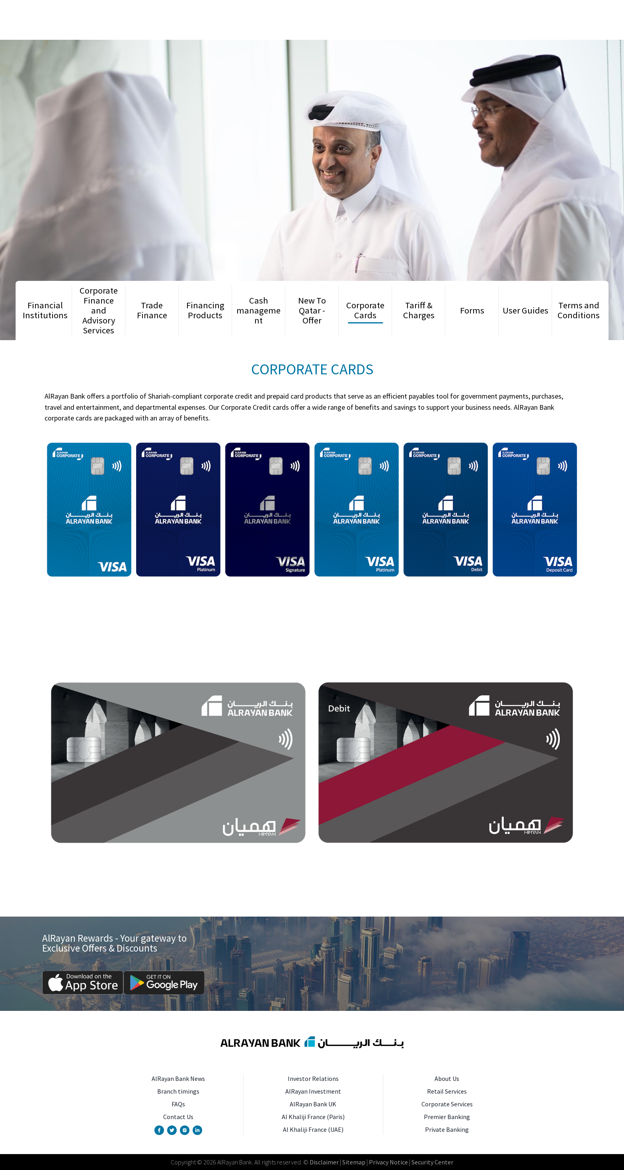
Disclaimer (324, 1162)
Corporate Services (447, 1104)
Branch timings (178, 1091)
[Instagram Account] (184, 1130)
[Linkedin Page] (197, 1130)
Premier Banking (447, 1117)
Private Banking (447, 1129)
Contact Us (178, 1117)
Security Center (432, 1162)
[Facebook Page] (159, 1130)
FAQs (178, 1104)
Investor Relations (313, 1078)
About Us (447, 1078)
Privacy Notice (388, 1162)
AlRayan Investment (313, 1091)
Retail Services (447, 1091)
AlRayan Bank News (178, 1078)
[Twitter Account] (172, 1130)
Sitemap (353, 1162)
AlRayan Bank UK (313, 1104)
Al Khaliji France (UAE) (313, 1129)
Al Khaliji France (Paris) (313, 1117)
